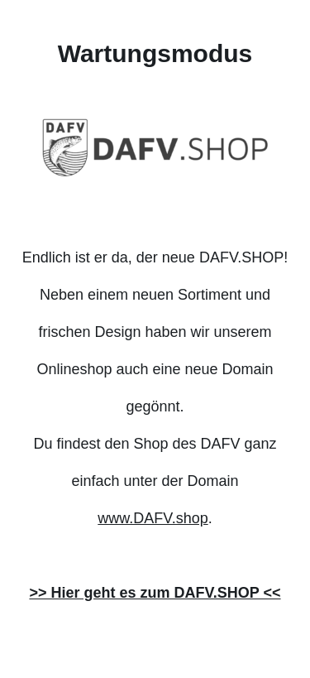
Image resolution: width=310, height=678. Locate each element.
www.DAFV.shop (152, 518)
